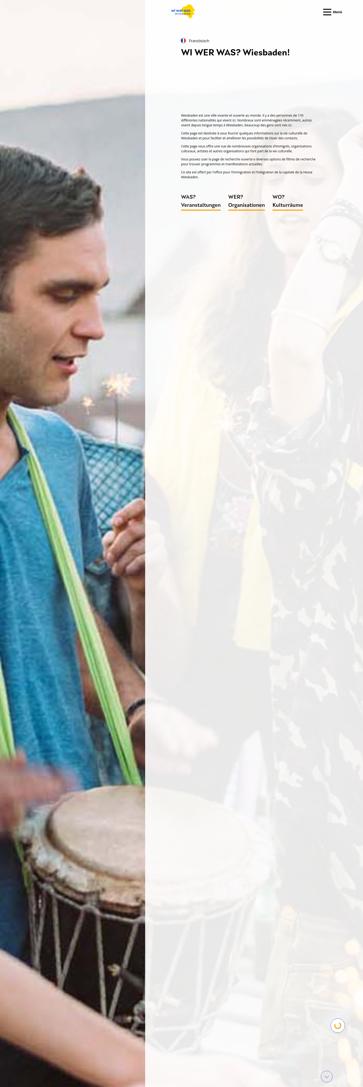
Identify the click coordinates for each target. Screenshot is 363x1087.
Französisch (195, 40)
